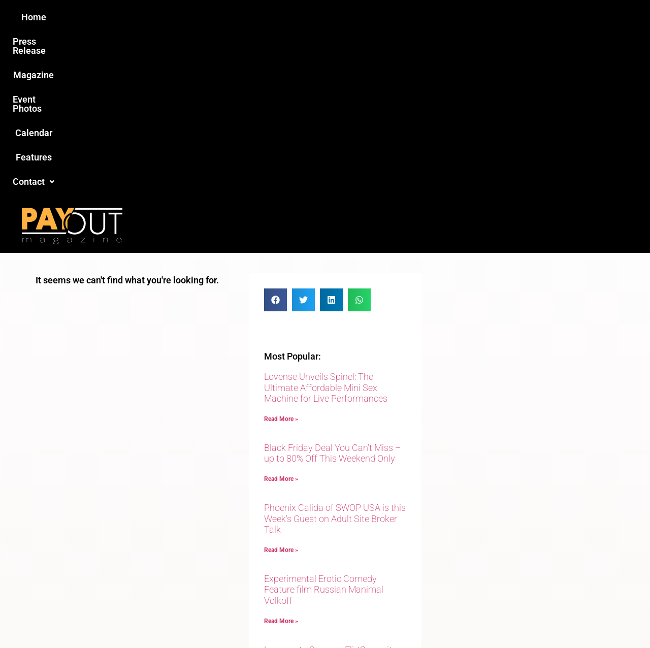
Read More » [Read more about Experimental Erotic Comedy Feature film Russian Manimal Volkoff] (281, 456)
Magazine (267, 17)
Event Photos (329, 17)
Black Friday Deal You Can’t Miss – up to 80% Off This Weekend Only (332, 289)
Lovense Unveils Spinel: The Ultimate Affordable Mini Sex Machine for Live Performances (325, 223)
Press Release (202, 17)
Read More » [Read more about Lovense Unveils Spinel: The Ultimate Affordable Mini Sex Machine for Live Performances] (281, 254)
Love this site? (170, 569)
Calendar (390, 17)
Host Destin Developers (546, 618)
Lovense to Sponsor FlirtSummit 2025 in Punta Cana (328, 491)
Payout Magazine (207, 618)
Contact (496, 17)
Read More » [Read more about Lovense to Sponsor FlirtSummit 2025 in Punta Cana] (281, 516)
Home (145, 17)
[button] (496, 17)
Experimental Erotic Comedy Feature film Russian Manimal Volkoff (323, 425)
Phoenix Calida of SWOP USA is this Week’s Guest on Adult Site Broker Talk (335, 354)
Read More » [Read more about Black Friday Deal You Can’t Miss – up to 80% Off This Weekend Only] (281, 314)
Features (442, 17)
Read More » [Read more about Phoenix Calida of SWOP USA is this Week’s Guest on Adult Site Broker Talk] (281, 385)
